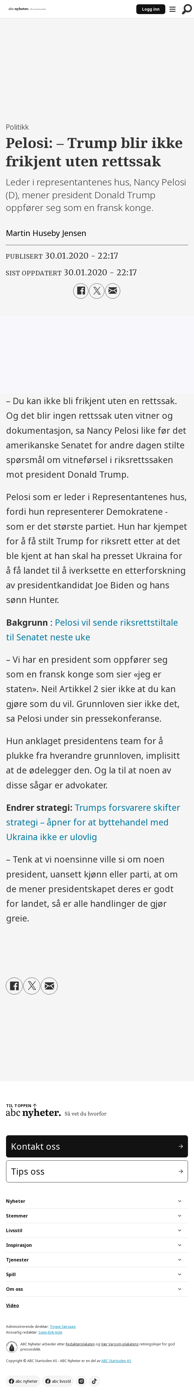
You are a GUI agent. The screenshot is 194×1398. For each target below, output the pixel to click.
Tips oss (27, 1171)
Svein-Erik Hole (50, 1332)
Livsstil (14, 1230)
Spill (11, 1274)
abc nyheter (26, 1381)
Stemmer (17, 1216)
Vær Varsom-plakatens (120, 1344)
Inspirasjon (19, 1245)
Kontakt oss (35, 1146)
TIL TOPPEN (18, 1105)
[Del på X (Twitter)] (96, 291)
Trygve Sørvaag (62, 1326)
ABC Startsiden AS (116, 1360)
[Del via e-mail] (112, 291)
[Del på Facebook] (80, 291)
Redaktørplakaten (80, 1344)
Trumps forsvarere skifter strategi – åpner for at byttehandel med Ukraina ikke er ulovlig (93, 822)
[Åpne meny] (172, 9)
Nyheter (15, 1201)
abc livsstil (61, 1381)
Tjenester (17, 1260)
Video (12, 1305)
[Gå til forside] (27, 9)
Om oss (14, 1289)
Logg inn (151, 9)
